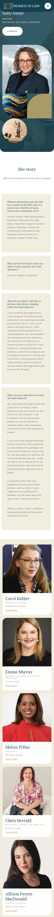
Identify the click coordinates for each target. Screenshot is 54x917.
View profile (11, 605)
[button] (47, 6)
